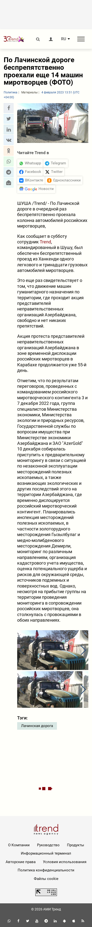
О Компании (19, 845)
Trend (45, 241)
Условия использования (64, 862)
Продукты (75, 845)
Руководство (48, 845)
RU (63, 39)
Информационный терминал (46, 853)
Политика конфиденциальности (46, 870)
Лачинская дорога (37, 726)
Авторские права (21, 862)
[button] (8, 108)
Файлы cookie (46, 879)
